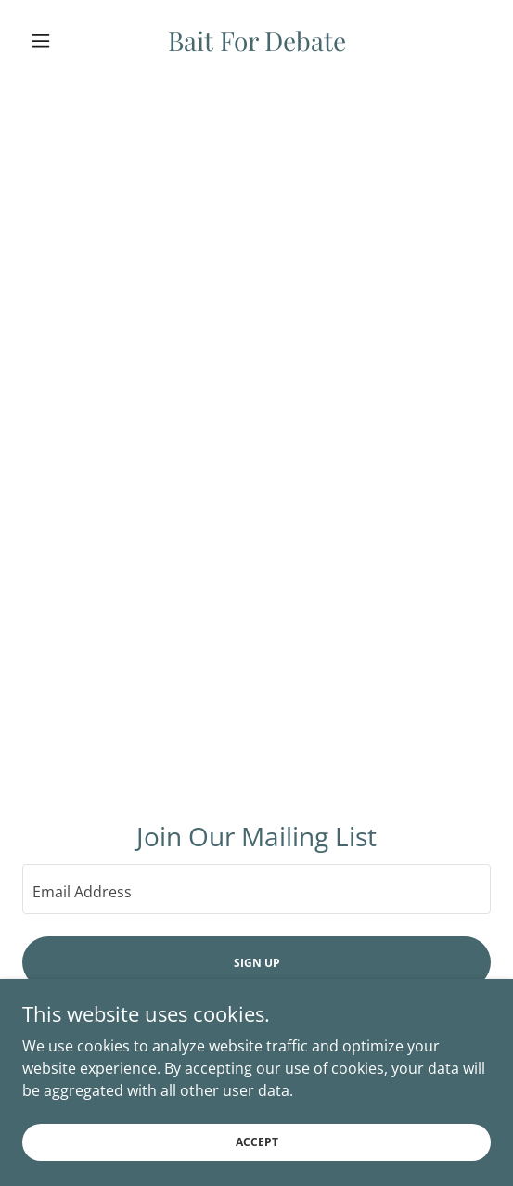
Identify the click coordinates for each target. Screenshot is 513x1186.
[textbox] (256, 889)
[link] (257, 41)
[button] (57, 40)
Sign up (257, 963)
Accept (257, 1167)
